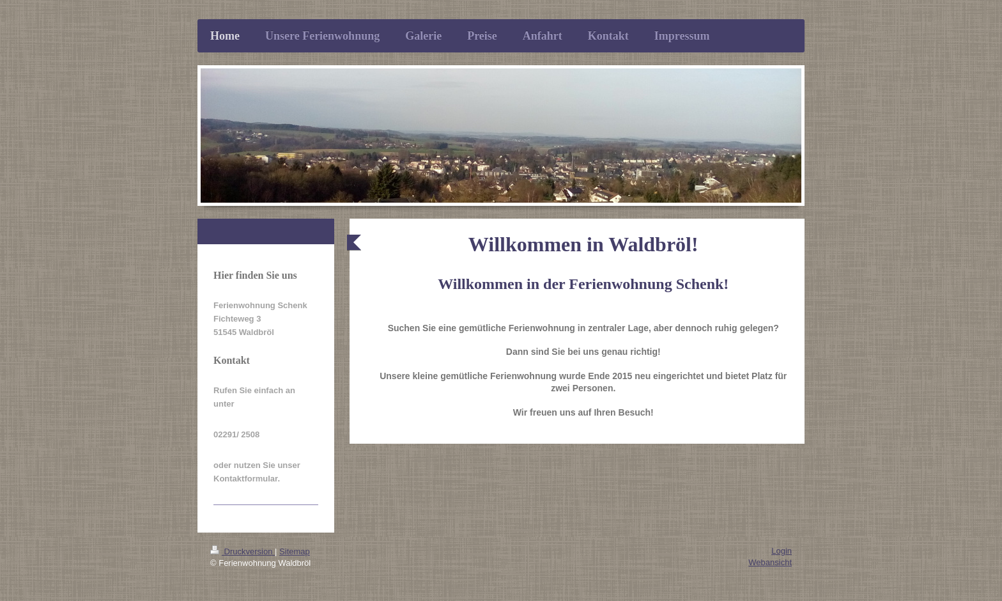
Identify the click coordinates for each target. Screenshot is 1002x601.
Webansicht (770, 562)
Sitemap (294, 551)
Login (781, 551)
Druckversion (242, 551)
